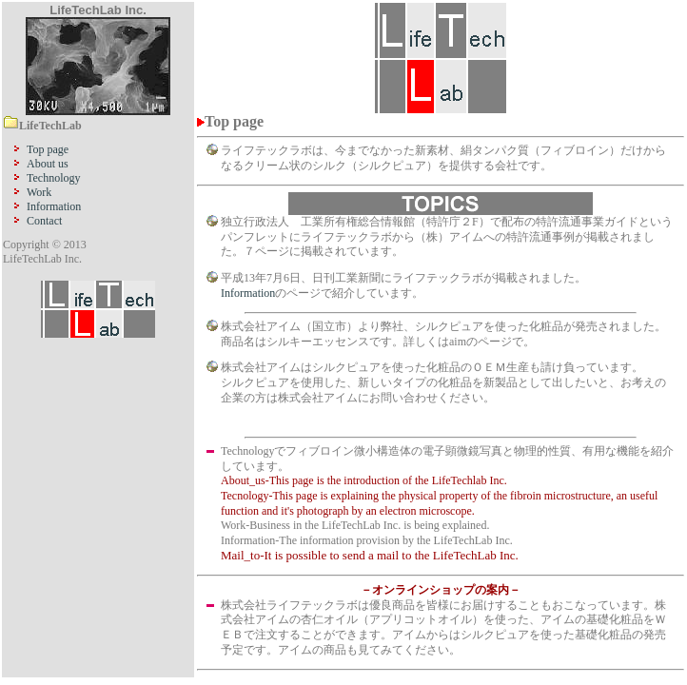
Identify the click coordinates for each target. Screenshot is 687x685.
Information (54, 206)
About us (48, 163)
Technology (53, 178)
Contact (44, 220)
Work (39, 192)
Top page (48, 149)
